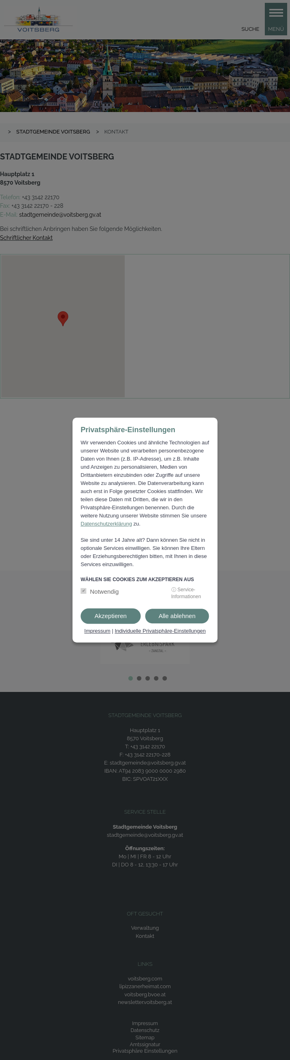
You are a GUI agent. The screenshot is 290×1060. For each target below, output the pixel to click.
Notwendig (104, 591)
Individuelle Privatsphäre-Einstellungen (160, 631)
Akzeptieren (111, 615)
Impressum (97, 631)
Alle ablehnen (176, 615)
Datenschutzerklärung (106, 524)
